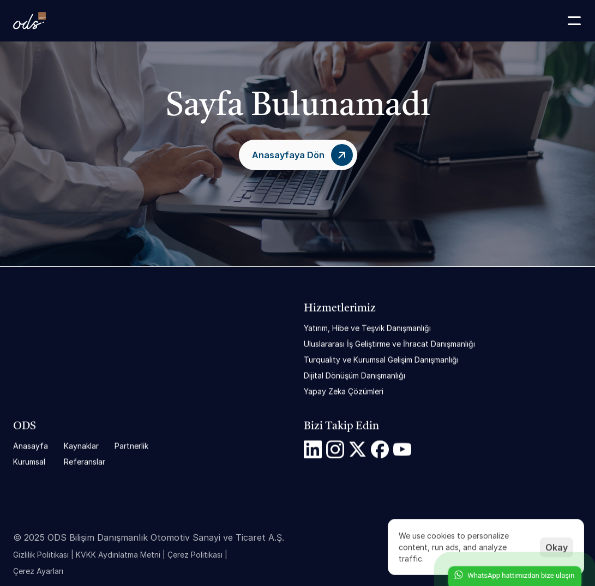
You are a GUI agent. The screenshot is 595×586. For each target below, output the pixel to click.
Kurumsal (29, 462)
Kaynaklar (81, 446)
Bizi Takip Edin (341, 426)
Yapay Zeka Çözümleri (343, 391)
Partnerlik (131, 446)
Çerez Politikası (195, 558)
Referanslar (84, 462)
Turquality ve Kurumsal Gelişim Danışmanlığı (381, 359)
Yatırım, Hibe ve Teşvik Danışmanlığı (367, 328)
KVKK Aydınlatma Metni (118, 558)
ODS (24, 426)
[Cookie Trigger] (38, 575)
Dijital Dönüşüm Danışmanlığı (354, 375)
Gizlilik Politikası (41, 558)
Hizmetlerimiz (340, 308)
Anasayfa (30, 446)
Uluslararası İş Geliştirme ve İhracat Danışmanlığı (389, 344)
